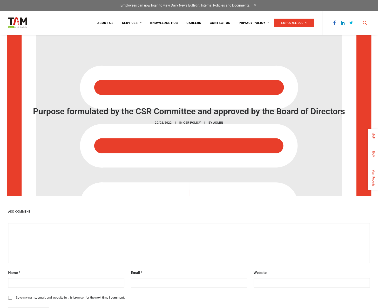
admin (218, 122)
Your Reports (373, 178)
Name (14, 271)
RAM (373, 154)
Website (260, 271)
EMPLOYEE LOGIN (294, 23)
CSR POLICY (192, 122)
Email (136, 271)
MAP (373, 135)
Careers (194, 23)
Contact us (220, 23)
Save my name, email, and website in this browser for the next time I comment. (70, 296)
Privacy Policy (254, 23)
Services (132, 23)
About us (105, 23)
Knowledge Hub (164, 23)
